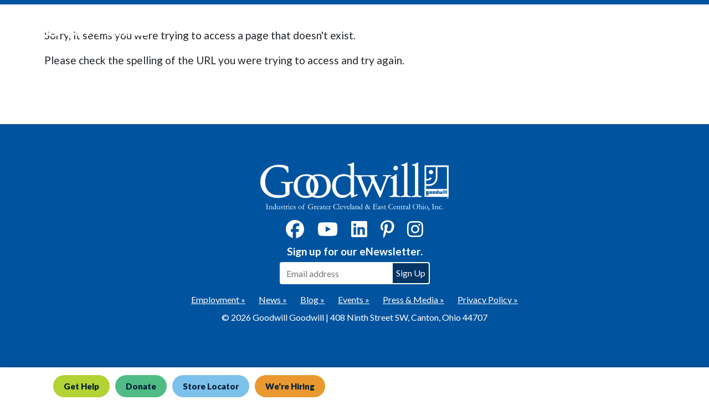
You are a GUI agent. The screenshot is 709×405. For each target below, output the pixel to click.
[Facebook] (295, 232)
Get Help (81, 386)
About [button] (588, 28)
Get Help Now (328, 28)
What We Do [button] (406, 28)
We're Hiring (290, 386)
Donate (141, 386)
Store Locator (211, 386)
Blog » (312, 299)
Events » (353, 299)
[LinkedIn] (359, 232)
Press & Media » (413, 299)
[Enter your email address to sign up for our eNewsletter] (336, 273)
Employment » (218, 299)
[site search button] (689, 28)
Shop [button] (535, 28)
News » (273, 299)
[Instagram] (415, 232)
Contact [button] (646, 28)
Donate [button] (477, 28)
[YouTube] (327, 232)
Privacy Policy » (488, 299)
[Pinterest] (387, 232)
